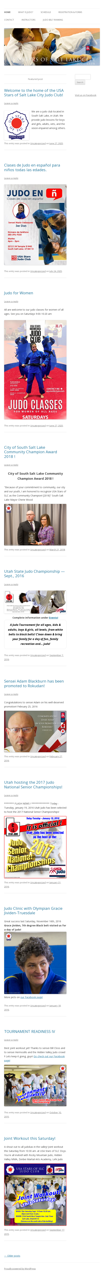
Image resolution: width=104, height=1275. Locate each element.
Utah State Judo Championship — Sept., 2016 (34, 573)
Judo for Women (18, 292)
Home (7, 12)
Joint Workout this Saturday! (29, 1138)
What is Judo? (25, 12)
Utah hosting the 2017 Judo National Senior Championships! (33, 784)
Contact (9, 19)
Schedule (46, 12)
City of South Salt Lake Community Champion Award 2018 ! (30, 452)
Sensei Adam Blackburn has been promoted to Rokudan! (34, 683)
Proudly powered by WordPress (20, 1268)
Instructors (28, 19)
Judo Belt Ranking (53, 19)
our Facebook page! (31, 997)
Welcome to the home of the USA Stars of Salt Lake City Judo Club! (34, 92)
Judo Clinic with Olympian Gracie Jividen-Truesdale (33, 910)
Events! (53, 617)
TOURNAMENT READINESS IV (29, 1031)
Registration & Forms (70, 12)
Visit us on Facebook (85, 95)
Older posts (12, 1255)
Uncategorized (38, 143)
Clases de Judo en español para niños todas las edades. (32, 167)
